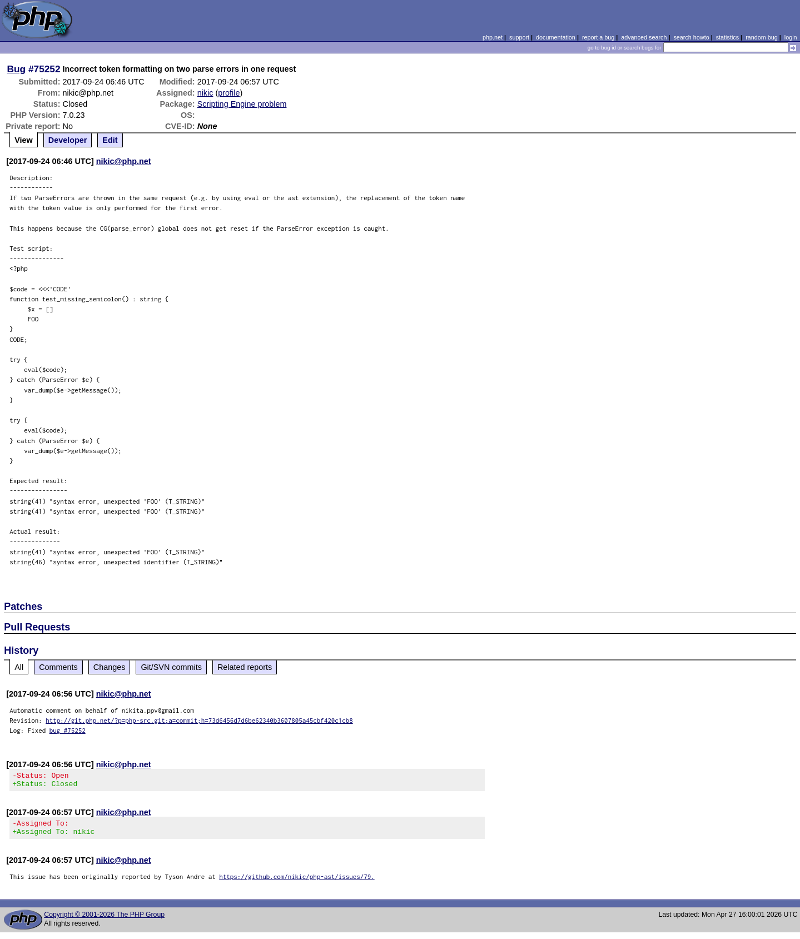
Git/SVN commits (171, 667)
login (790, 37)
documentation (555, 37)
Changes (109, 667)
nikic (205, 92)
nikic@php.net (123, 161)
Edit (109, 140)
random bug (762, 37)
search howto (691, 37)
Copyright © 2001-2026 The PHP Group (104, 921)
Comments (58, 667)
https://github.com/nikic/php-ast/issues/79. (297, 883)
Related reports (244, 667)
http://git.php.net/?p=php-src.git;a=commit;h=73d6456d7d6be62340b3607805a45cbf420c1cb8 (199, 720)
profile (229, 92)
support (519, 37)
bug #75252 (67, 730)
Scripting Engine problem (242, 104)
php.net (493, 37)
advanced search (644, 37)
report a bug (598, 37)
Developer (67, 140)
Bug (16, 68)
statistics (727, 37)
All (18, 667)
